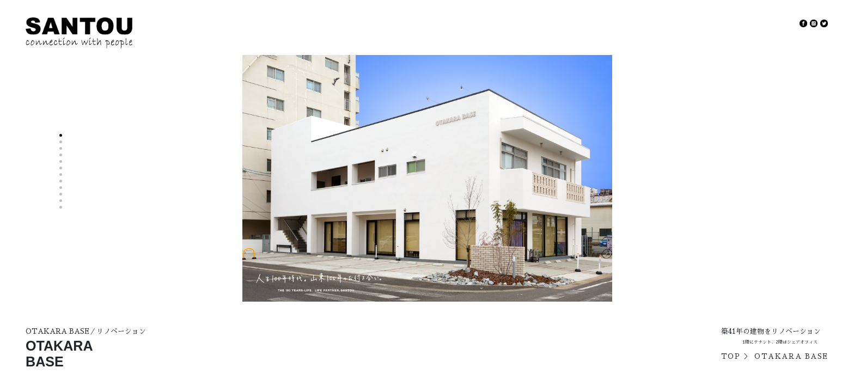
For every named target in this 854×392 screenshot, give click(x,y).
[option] (427, 178)
